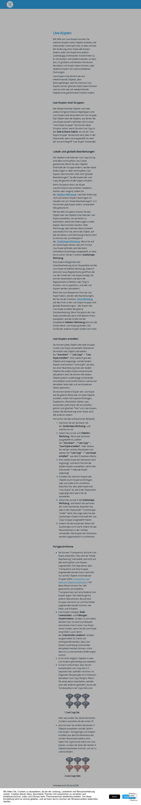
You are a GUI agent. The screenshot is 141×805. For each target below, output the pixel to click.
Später (114, 797)
